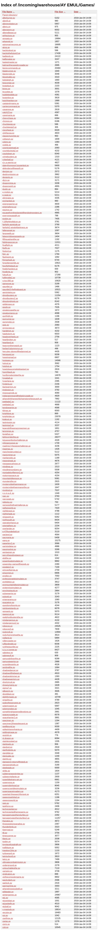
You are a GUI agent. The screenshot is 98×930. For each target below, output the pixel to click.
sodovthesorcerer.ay (11, 703)
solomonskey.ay (9, 709)
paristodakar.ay (9, 546)
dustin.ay (6, 189)
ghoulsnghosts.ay (10, 301)
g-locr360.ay (8, 281)
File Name (7, 12)
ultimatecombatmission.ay (14, 862)
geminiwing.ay (8, 292)
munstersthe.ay (9, 481)
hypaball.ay (7, 378)
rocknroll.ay (7, 632)
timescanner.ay (9, 836)
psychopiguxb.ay (10, 591)
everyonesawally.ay (11, 216)
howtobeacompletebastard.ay (15, 369)
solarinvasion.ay (9, 706)
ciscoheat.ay (8, 130)
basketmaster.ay (9, 62)
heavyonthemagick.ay (12, 346)
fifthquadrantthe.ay (10, 239)
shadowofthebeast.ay (12, 673)
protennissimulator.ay (12, 588)
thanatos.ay (7, 821)
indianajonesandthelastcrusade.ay (17, 396)
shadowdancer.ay (10, 670)
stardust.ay (7, 747)
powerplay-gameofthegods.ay (15, 564)
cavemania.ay (8, 115)
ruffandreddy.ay (9, 644)
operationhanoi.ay (10, 523)
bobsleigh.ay (8, 80)
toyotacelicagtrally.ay (11, 844)
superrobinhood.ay (10, 785)
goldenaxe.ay (8, 304)
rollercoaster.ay (9, 641)
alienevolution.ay (10, 24)
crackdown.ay (8, 154)
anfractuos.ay (8, 36)
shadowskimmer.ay (11, 676)
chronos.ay (7, 121)
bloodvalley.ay (8, 77)
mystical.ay (7, 490)
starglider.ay (7, 753)
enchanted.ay (8, 201)
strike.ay (6, 771)
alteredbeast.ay (9, 33)
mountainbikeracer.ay (12, 478)
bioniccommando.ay (11, 68)
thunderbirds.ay (9, 827)
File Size (59, 12)
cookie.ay (6, 145)
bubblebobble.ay (9, 95)
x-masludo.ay (8, 909)
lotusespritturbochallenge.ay (15, 440)
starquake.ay (8, 756)
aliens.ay (6, 27)
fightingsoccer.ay (10, 242)
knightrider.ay (8, 416)
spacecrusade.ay (10, 715)
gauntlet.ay (7, 286)
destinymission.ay (10, 174)
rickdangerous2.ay (10, 623)
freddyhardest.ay (10, 269)
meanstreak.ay (9, 461)
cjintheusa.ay (8, 133)
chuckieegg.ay (8, 124)
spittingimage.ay (9, 732)
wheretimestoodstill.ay (12, 889)
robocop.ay (7, 626)
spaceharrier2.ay (10, 717)
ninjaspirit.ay (8, 517)
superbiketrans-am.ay (12, 779)
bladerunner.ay (9, 71)
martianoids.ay (9, 458)
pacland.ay (7, 535)
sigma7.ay (7, 688)
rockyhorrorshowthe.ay (12, 635)
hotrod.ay (6, 363)
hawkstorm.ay (8, 334)
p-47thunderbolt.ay (10, 531)
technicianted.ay (9, 809)
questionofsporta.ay (11, 605)
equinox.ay (7, 210)
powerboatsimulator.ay (12, 561)
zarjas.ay (6, 921)
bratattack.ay (8, 86)
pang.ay (6, 540)
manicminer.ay (9, 455)
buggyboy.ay (8, 98)
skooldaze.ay (8, 694)
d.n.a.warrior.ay (9, 162)
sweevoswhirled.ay (11, 797)
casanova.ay (8, 109)
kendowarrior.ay (9, 408)
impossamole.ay (9, 393)
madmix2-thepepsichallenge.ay (16, 446)
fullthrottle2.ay (8, 278)
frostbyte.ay (7, 272)
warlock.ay (7, 883)
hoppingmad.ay (9, 357)
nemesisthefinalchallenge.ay (15, 505)
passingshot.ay (9, 549)
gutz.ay (5, 325)
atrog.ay (6, 47)
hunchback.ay (8, 372)
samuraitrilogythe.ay (11, 659)
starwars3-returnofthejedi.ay (15, 762)
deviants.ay (7, 177)
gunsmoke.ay (8, 322)
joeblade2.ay (8, 402)
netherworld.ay (9, 508)
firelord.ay (6, 251)
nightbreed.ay (8, 511)
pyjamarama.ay (9, 599)
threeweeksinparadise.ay (13, 824)
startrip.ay (6, 759)
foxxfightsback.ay (10, 266)
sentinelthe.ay (8, 667)
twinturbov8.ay (9, 856)
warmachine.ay (9, 886)
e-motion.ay (7, 192)
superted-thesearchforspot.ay (15, 794)
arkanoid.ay (7, 41)
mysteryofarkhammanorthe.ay (15, 487)
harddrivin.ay (8, 331)
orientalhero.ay (9, 526)
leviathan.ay (7, 434)
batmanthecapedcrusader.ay (15, 65)
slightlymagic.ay (9, 697)
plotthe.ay (6, 558)
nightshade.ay (8, 514)
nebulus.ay (7, 502)
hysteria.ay (7, 384)
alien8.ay (6, 21)
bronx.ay (6, 89)
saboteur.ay (7, 653)
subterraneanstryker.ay (12, 774)
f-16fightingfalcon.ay (11, 222)
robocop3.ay (8, 629)
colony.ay (6, 142)
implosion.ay (8, 390)
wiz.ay (5, 898)
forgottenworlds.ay (10, 263)
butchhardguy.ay (9, 100)
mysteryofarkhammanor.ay (14, 484)
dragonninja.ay (9, 183)
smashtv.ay (7, 700)
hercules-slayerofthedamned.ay (16, 351)
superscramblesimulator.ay (14, 788)
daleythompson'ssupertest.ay (15, 165)
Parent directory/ (9, 15)
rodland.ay (7, 638)
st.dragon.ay (8, 738)
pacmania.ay (8, 537)
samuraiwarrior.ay (10, 661)
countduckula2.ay (10, 151)
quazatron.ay (8, 602)
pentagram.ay (8, 552)
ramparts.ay (7, 611)
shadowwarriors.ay (10, 679)
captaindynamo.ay (10, 103)
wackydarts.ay (8, 880)
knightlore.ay (8, 413)
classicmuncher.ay (10, 136)
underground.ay (9, 865)
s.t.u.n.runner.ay (9, 650)
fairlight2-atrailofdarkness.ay (15, 227)
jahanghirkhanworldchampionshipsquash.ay (22, 399)
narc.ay (5, 496)
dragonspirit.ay (9, 186)
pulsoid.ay (7, 597)
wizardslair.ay (8, 901)
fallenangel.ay (8, 230)
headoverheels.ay (10, 337)
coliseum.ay (7, 139)
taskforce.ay (7, 806)
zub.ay (5, 927)
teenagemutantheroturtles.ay (15, 815)
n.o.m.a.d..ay (8, 493)
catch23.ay (7, 112)
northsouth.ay (8, 520)
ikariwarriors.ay (9, 387)
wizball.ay (6, 906)
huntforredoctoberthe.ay (13, 375)
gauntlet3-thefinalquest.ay (14, 289)
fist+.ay (5, 254)
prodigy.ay (7, 576)
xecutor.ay (7, 912)
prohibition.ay (8, 582)
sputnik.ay (7, 735)
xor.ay (5, 915)
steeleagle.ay (8, 768)
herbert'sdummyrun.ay (12, 348)
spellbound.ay (8, 726)
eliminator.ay (8, 198)
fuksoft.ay (6, 275)
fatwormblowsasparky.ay (13, 236)
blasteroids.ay (8, 74)
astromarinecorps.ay (11, 44)
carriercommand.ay (11, 106)
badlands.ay (7, 56)
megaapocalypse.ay (11, 464)
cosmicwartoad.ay (10, 148)
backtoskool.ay (9, 50)
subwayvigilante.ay (11, 777)
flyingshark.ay (8, 260)
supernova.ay (8, 782)
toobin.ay (6, 841)
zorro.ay (6, 924)
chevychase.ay (9, 118)
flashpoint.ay (8, 257)
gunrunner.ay (8, 319)
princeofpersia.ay (10, 570)
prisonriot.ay (8, 573)
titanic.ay (6, 839)
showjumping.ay (9, 685)
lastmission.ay (8, 422)
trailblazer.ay (8, 847)
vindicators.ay (8, 874)
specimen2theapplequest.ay (15, 723)
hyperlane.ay (8, 381)
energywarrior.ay (9, 204)
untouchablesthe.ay (11, 868)
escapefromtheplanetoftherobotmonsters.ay (22, 213)
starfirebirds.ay (9, 750)
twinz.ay (6, 859)
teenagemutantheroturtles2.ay (16, 818)
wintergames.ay (9, 895)
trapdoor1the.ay (9, 850)
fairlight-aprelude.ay (11, 224)
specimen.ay (8, 720)
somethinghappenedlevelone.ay (16, 712)
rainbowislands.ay (10, 608)
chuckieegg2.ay (9, 127)
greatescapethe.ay (10, 310)
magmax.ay (7, 449)
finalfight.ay (7, 245)
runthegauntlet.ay (10, 647)
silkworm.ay (7, 691)
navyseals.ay (8, 499)
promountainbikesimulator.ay (15, 585)
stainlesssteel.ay (9, 741)
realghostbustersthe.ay (12, 617)
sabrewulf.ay (8, 655)
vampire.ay (7, 871)
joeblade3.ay (8, 405)
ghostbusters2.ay (10, 298)
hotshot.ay (7, 366)
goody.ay (6, 307)
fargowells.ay (8, 233)
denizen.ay (7, 171)
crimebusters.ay (9, 157)
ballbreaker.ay (8, 59)
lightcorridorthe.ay (10, 437)
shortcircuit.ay (8, 682)
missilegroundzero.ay (12, 470)
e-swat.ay (6, 195)
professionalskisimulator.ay (14, 579)
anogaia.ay (7, 38)
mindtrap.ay (7, 467)
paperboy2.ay (8, 543)
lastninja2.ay (8, 425)
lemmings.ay (8, 431)
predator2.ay (8, 567)
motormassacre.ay (10, 475)
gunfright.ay (7, 316)
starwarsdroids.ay (10, 765)
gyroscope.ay (8, 328)
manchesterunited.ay (11, 452)
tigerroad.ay (7, 830)
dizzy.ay (6, 180)
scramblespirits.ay (10, 664)
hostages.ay (7, 360)
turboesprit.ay (8, 853)
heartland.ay (8, 342)
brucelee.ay (7, 92)
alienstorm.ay (8, 30)
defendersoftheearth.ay (12, 168)
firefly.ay (6, 248)
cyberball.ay (7, 160)
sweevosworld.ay (10, 800)
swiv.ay (5, 803)
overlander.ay (8, 529)
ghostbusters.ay (9, 295)
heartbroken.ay (9, 340)
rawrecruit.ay (8, 614)
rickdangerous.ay (10, 620)
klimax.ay (6, 410)
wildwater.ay (8, 892)
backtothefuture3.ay (11, 53)
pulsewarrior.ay (9, 593)
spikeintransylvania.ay (12, 729)
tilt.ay (4, 833)
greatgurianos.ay (10, 313)
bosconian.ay (8, 83)
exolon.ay (6, 219)
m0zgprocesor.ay (10, 443)
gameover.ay (8, 284)
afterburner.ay (8, 18)
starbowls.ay (8, 744)
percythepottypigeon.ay (12, 555)
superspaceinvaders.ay (12, 791)
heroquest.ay (8, 354)
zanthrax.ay (7, 918)
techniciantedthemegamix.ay (15, 812)
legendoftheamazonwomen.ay (16, 428)
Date (76, 12)
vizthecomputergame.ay (13, 877)
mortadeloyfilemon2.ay (12, 472)
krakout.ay (7, 419)
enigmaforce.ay (9, 207)
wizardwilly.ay (8, 903)
